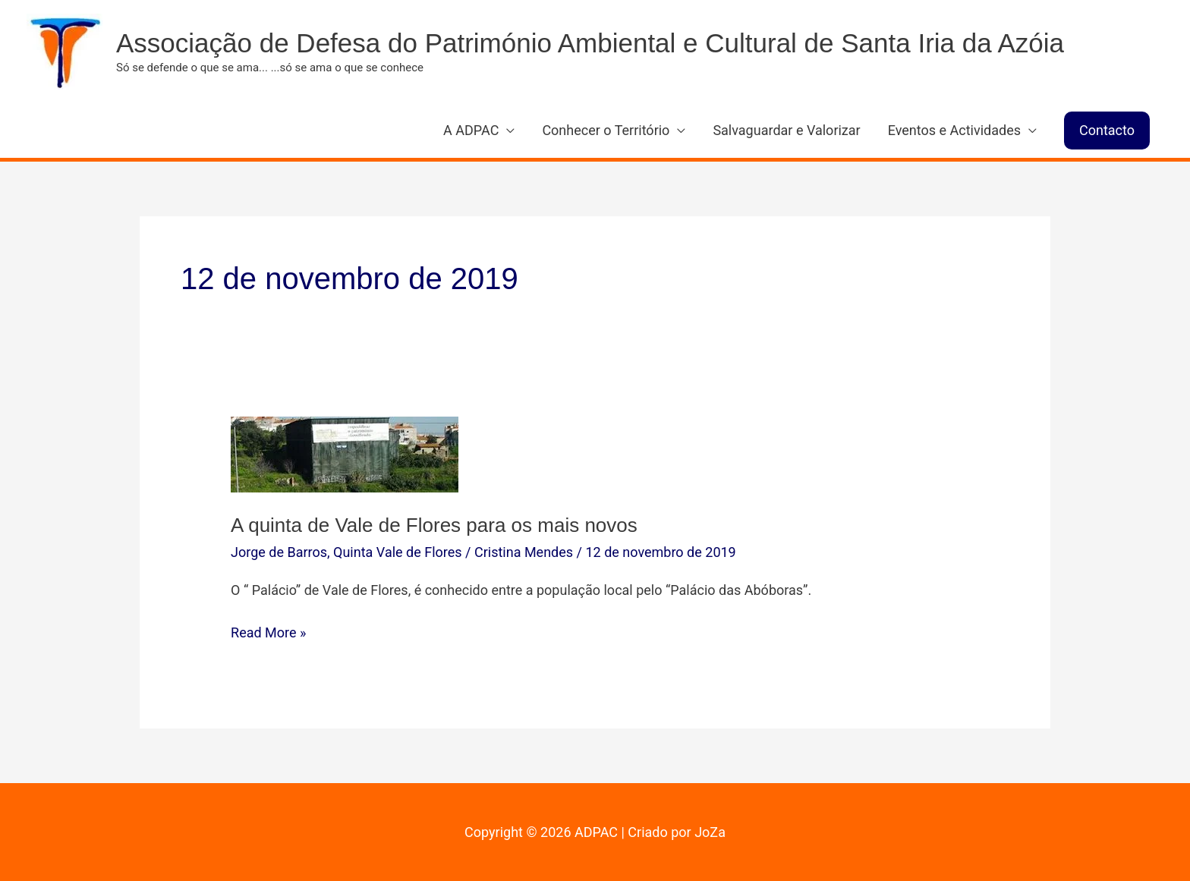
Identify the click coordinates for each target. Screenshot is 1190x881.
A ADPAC (471, 130)
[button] (1107, 130)
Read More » (268, 632)
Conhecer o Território (605, 130)
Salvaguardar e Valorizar (786, 130)
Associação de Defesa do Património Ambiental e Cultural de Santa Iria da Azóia (590, 43)
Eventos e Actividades (954, 130)
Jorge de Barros (279, 552)
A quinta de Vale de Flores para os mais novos (434, 525)
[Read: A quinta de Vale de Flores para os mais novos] (344, 453)
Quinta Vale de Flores (397, 552)
